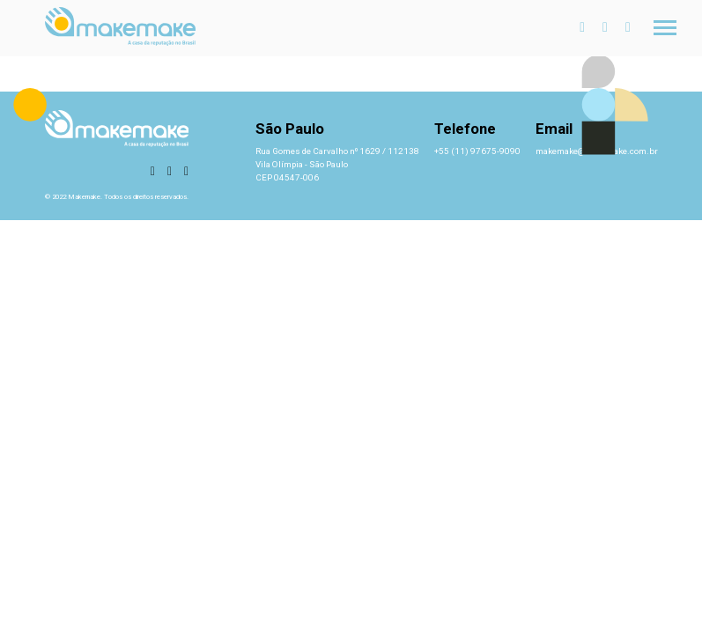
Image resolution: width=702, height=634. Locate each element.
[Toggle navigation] (665, 27)
